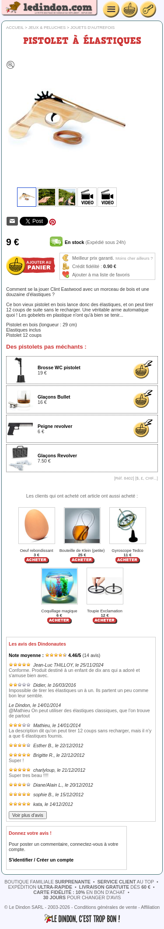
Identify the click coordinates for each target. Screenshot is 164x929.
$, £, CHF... (146, 478)
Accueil (15, 27)
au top (125, 881)
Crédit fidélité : (87, 266)
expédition (40, 887)
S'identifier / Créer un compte (41, 859)
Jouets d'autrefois (92, 27)
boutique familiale (47, 881)
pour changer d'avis (82, 897)
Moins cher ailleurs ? (134, 258)
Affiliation (150, 907)
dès (114, 887)
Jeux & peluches (47, 27)
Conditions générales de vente (105, 907)
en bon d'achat (79, 892)
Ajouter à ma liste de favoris (101, 274)
